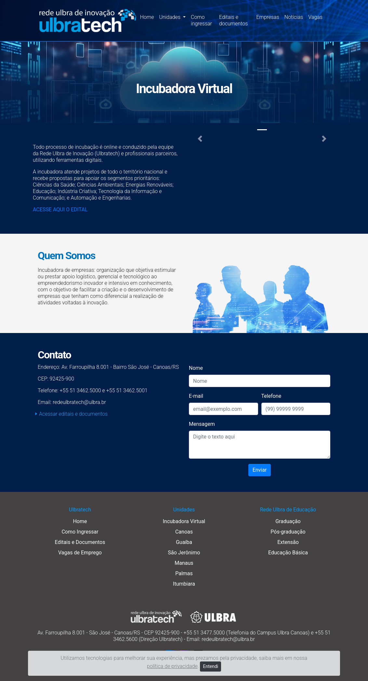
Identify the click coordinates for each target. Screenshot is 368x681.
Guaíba (184, 542)
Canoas (184, 532)
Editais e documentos (233, 20)
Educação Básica (288, 552)
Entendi (210, 666)
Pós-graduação (287, 532)
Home (147, 17)
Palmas (184, 573)
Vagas (315, 17)
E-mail (196, 396)
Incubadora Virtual (184, 521)
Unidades (184, 510)
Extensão (288, 542)
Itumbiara (184, 584)
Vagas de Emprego (80, 552)
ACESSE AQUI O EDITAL (60, 209)
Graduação (287, 521)
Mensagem (202, 424)
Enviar (260, 470)
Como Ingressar (79, 532)
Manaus (184, 563)
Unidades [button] (170, 17)
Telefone (271, 396)
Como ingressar (201, 20)
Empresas (267, 17)
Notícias (293, 17)
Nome (196, 368)
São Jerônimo (184, 552)
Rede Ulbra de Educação (288, 510)
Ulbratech (80, 510)
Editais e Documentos (80, 542)
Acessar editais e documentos (73, 414)
